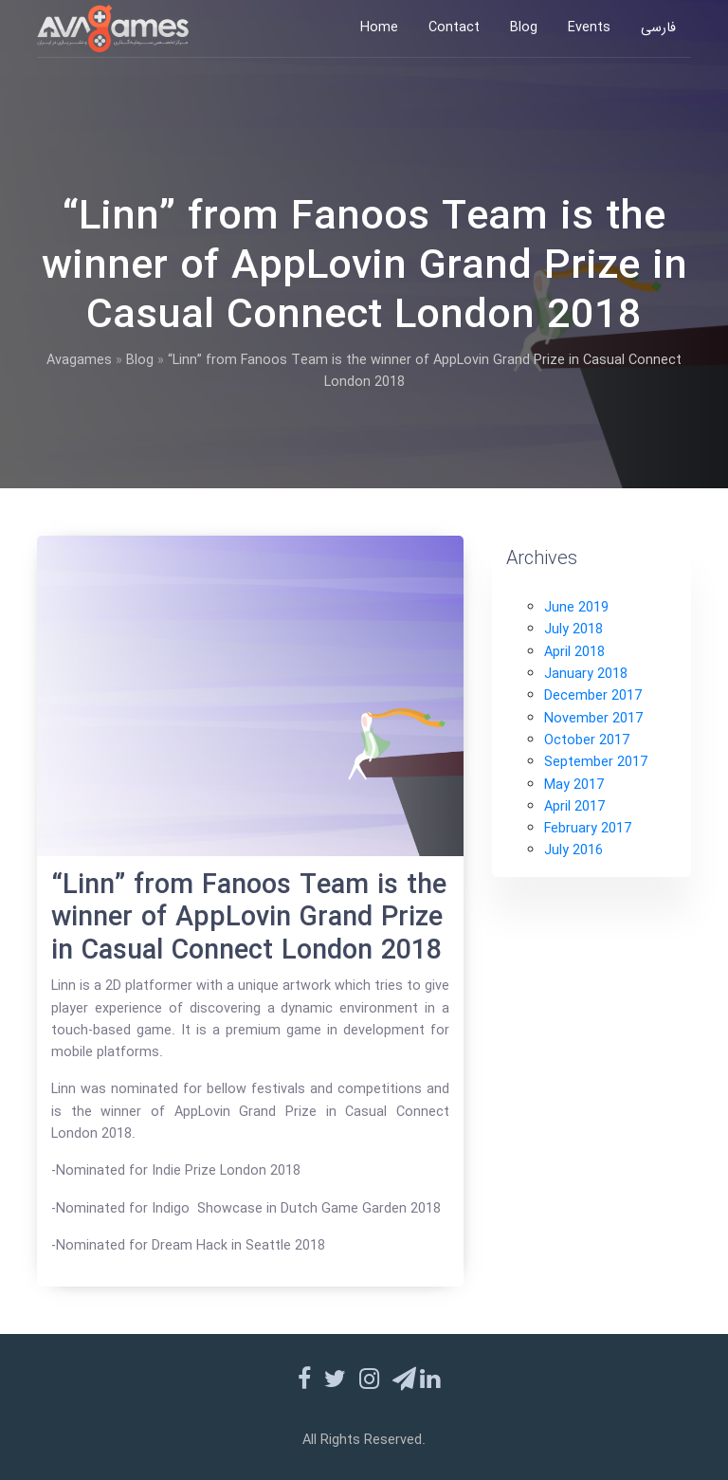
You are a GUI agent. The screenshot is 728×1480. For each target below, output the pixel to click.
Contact (454, 28)
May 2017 (574, 785)
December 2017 (593, 696)
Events (589, 28)
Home (379, 28)
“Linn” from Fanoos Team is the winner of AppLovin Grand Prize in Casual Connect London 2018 (248, 919)
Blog (523, 28)
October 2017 (586, 741)
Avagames (79, 361)
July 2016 (573, 851)
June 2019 (576, 608)
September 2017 (595, 763)
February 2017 (587, 829)
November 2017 (593, 719)
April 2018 (574, 653)
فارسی (658, 28)
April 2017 (574, 807)
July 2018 (573, 630)
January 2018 (586, 674)
